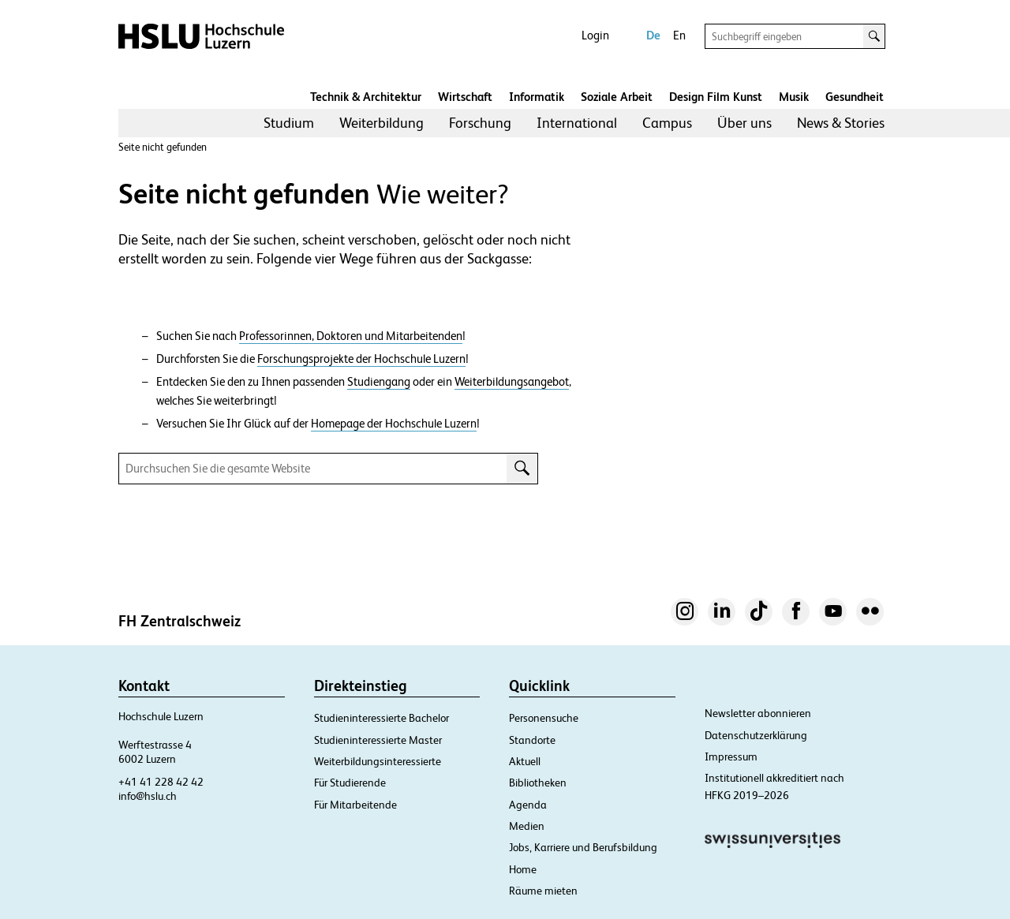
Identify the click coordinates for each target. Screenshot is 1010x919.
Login (595, 35)
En (679, 35)
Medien (526, 826)
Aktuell (525, 761)
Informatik (536, 96)
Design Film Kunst (715, 96)
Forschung (480, 122)
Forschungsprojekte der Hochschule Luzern (361, 359)
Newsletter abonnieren (758, 713)
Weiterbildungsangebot (511, 381)
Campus (667, 122)
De (653, 35)
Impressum (731, 756)
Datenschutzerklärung (756, 735)
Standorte (532, 740)
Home (523, 869)
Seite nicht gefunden (162, 147)
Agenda (528, 804)
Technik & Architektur (365, 96)
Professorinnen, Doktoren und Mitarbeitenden (350, 336)
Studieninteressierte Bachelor (381, 718)
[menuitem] (289, 123)
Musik (794, 96)
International (577, 122)
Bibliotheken (538, 782)
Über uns (744, 122)
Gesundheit (854, 96)
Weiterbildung (381, 122)
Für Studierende (350, 782)
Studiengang (378, 381)
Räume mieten (543, 890)
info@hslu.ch (147, 796)
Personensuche (543, 718)
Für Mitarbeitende (355, 804)
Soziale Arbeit (617, 96)
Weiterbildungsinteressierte (377, 761)
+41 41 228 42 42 (161, 781)
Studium (289, 122)
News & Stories (841, 122)
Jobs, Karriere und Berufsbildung (583, 847)
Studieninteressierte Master (378, 740)
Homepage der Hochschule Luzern (394, 423)
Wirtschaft (465, 96)
